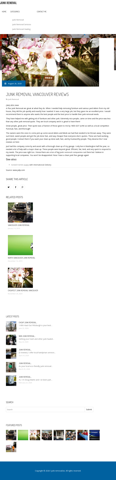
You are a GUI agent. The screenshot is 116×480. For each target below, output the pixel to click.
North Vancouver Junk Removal (21, 258)
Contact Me (42, 11)
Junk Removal (18, 20)
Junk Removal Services (21, 24)
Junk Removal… (25, 349)
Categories (15, 11)
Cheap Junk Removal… (28, 322)
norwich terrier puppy (20, 165)
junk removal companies (71, 152)
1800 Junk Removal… (27, 336)
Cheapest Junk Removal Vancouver (23, 290)
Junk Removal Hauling (21, 29)
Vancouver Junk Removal (19, 225)
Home (4, 11)
